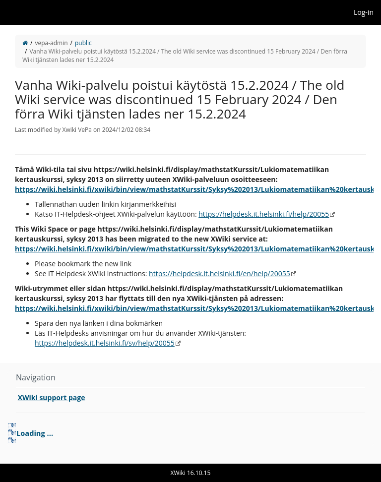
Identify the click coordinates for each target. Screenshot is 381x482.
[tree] (190, 433)
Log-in (364, 12)
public (83, 43)
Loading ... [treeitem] (34, 433)
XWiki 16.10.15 (191, 473)
